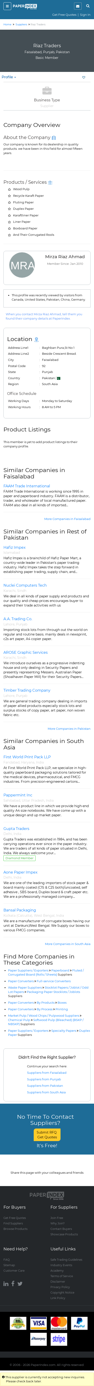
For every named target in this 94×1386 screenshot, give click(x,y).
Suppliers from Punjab (44, 1079)
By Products (46, 1002)
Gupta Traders (16, 829)
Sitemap (9, 1265)
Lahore (8, 624)
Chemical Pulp (19, 1020)
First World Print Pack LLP (27, 757)
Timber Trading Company (26, 690)
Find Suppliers (13, 1223)
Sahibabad (11, 800)
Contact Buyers (61, 1229)
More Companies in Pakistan (69, 728)
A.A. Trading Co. (17, 619)
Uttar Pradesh (33, 800)
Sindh (21, 591)
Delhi (7, 834)
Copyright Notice (62, 1292)
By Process (45, 1009)
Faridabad (11, 762)
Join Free (56, 1218)
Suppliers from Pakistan (45, 1085)
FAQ (6, 1259)
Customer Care (14, 1270)
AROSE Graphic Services (25, 652)
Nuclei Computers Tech (25, 585)
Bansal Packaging (19, 910)
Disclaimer (57, 1281)
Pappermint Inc (17, 795)
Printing (61, 1009)
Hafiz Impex (14, 547)
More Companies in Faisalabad (67, 519)
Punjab (21, 624)
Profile (9, 77)
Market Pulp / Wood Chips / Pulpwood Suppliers (43, 1015)
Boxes (62, 1002)
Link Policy (57, 1298)
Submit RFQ (47, 1134)
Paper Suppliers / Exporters (28, 970)
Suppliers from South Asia (46, 1092)
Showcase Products (64, 1234)
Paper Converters (21, 981)
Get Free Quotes (64, 14)
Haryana (27, 762)
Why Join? (57, 1223)
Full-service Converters (54, 981)
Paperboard (60, 970)
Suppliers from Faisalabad (46, 1072)
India (40, 762)
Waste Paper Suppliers (25, 987)
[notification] (78, 6)
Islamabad (11, 553)
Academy (57, 1270)
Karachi (9, 591)
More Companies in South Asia (68, 944)
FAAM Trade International (26, 486)
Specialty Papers (63, 1030)
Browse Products (15, 1229)
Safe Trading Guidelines (66, 1259)
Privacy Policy (60, 1287)
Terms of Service (61, 1276)
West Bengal (44, 916)
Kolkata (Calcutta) (17, 916)
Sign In (85, 14)
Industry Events (61, 1265)
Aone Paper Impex (20, 872)
